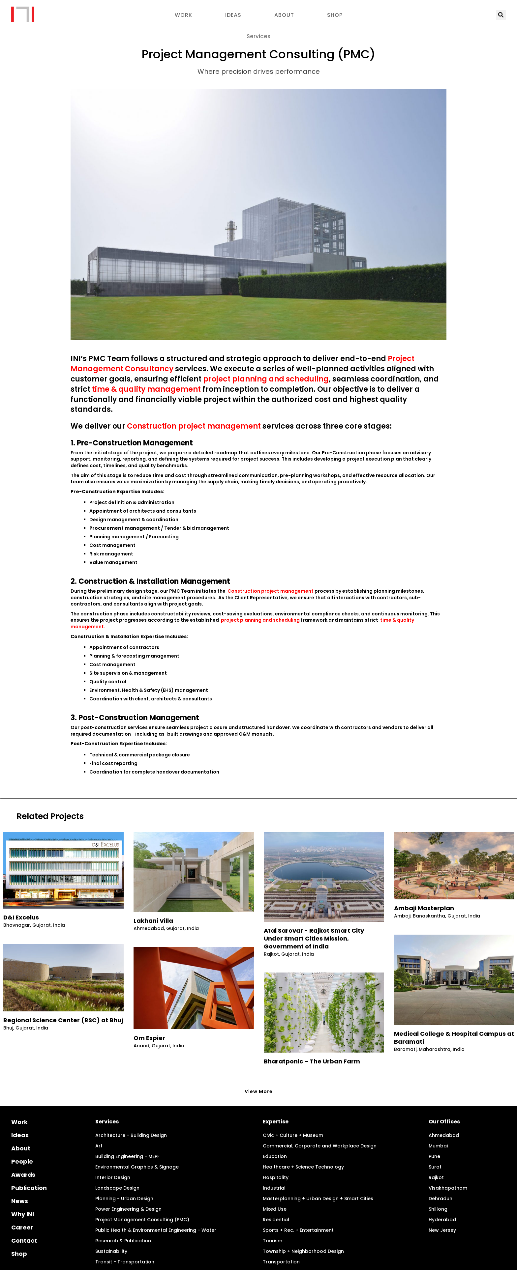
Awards (23, 1148)
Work (183, 15)
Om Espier (149, 1038)
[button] (501, 15)
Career (22, 1201)
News (19, 1175)
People (22, 1135)
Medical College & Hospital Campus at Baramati (454, 1038)
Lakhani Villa (153, 921)
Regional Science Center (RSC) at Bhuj (63, 1020)
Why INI (22, 1188)
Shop (335, 15)
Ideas (233, 15)
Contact (24, 1214)
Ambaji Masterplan (424, 908)
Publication (29, 1162)
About (284, 15)
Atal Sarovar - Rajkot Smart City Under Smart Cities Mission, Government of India (314, 938)
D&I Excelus (21, 917)
